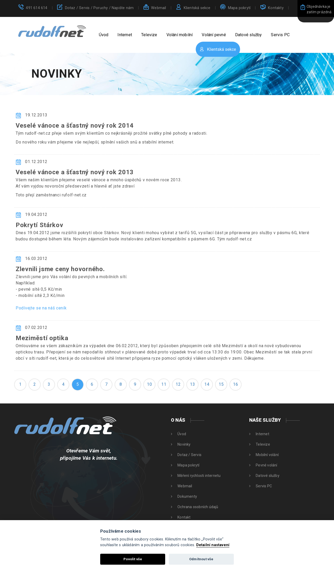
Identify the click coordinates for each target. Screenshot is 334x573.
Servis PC (280, 34)
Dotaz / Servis (99, 8)
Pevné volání (266, 465)
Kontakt (183, 517)
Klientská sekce (197, 8)
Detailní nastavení (213, 545)
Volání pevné (214, 34)
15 (221, 384)
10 (149, 384)
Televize (149, 34)
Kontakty (276, 8)
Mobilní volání (267, 455)
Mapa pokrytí (239, 8)
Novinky (183, 444)
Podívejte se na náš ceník (41, 308)
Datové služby (248, 34)
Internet (124, 34)
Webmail (158, 8)
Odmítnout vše (201, 559)
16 (235, 384)
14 (206, 384)
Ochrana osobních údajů (197, 507)
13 (192, 384)
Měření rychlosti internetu (198, 476)
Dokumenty (187, 496)
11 (163, 384)
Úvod (104, 34)
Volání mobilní (179, 34)
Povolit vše (132, 559)
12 (178, 384)
